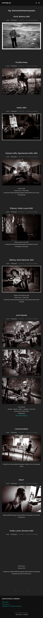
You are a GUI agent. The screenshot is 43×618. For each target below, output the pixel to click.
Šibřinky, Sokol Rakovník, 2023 (21, 260)
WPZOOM (25, 614)
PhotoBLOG (6, 3)
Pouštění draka (21, 62)
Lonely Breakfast (21, 429)
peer (8, 20)
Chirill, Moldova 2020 (21, 17)
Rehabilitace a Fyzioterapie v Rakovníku (12, 606)
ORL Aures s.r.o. (6, 604)
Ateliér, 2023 (21, 108)
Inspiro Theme (19, 614)
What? (21, 480)
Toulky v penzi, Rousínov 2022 (21, 531)
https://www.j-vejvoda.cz (21, 415)
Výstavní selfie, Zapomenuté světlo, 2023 (21, 153)
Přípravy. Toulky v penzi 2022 (21, 208)
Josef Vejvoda (21, 315)
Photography (14, 20)
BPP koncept (5, 602)
